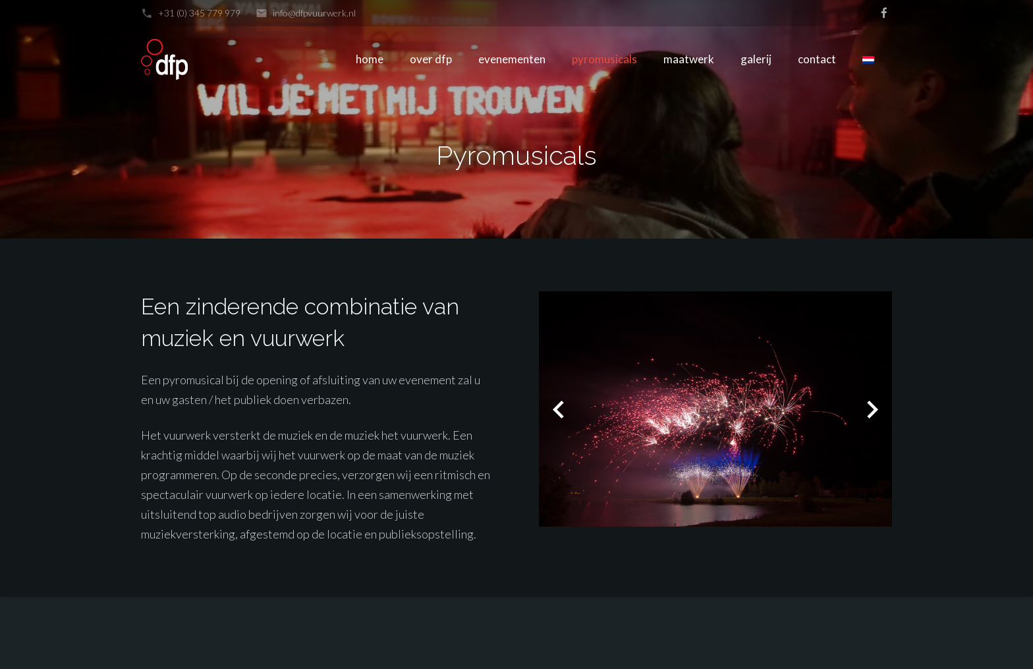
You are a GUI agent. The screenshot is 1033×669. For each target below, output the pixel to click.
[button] (558, 409)
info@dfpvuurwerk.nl (314, 12)
